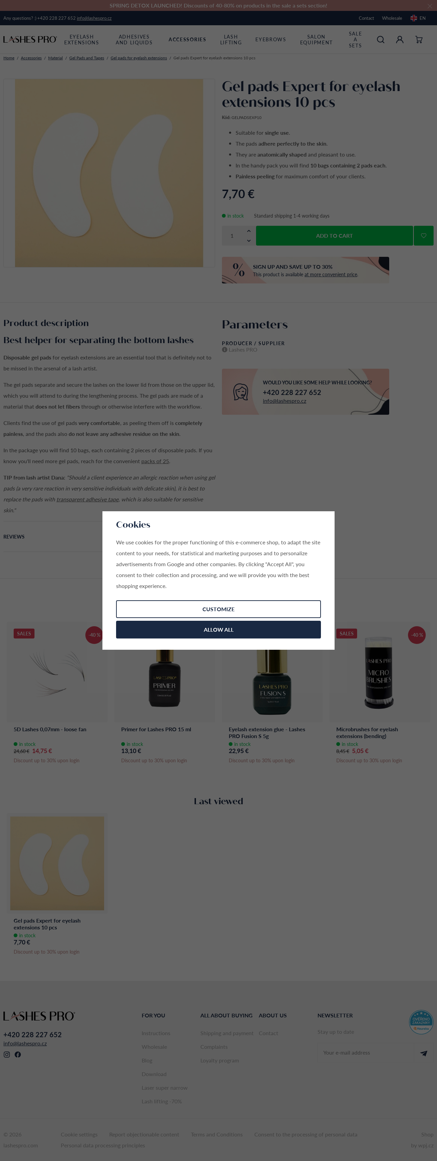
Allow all (219, 629)
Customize (218, 609)
